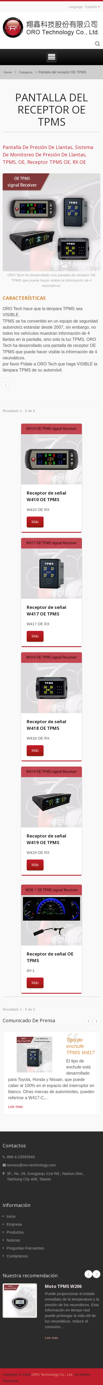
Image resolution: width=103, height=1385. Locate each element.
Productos (15, 1232)
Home (8, 72)
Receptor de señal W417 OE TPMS (46, 610)
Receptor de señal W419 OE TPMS (46, 839)
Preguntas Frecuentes (25, 1248)
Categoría (25, 72)
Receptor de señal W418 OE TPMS (46, 724)
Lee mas (15, 1107)
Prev (88, 1021)
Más (35, 521)
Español (91, 7)
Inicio (11, 1216)
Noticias (13, 1240)
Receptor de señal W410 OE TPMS (46, 496)
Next (96, 1021)
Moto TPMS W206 (63, 1286)
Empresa (14, 1224)
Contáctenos (17, 1256)
